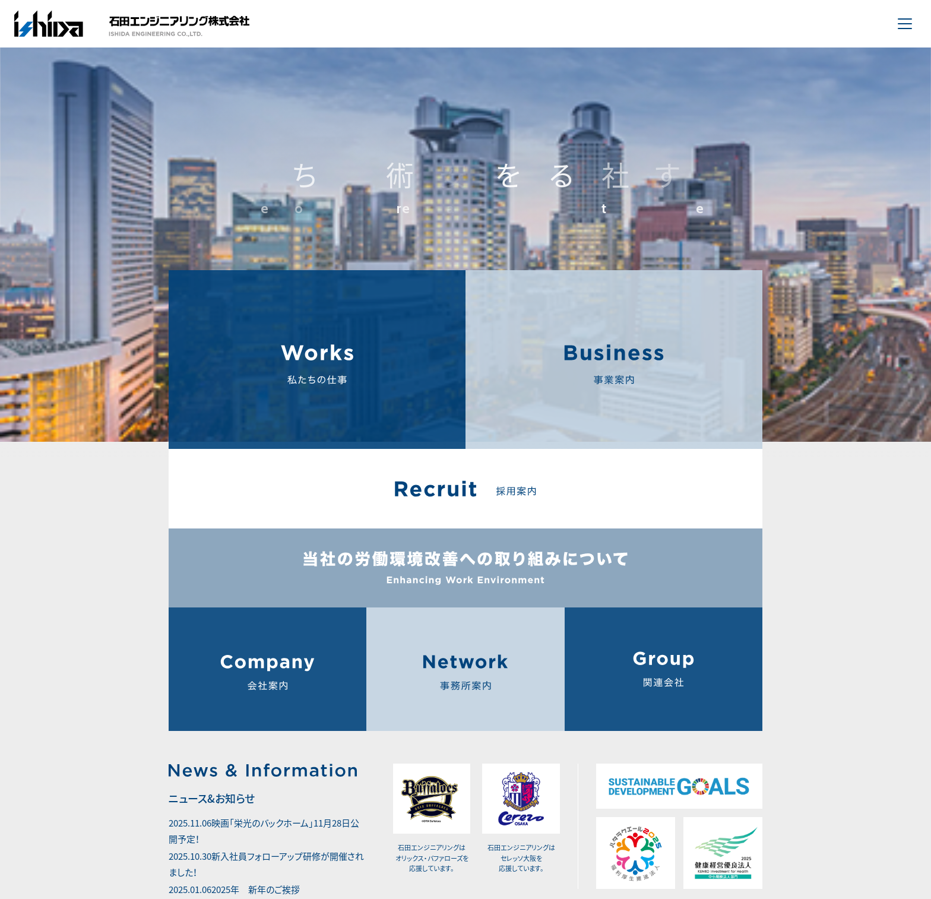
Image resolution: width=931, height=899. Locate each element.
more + (188, 891)
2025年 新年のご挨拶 (237, 868)
